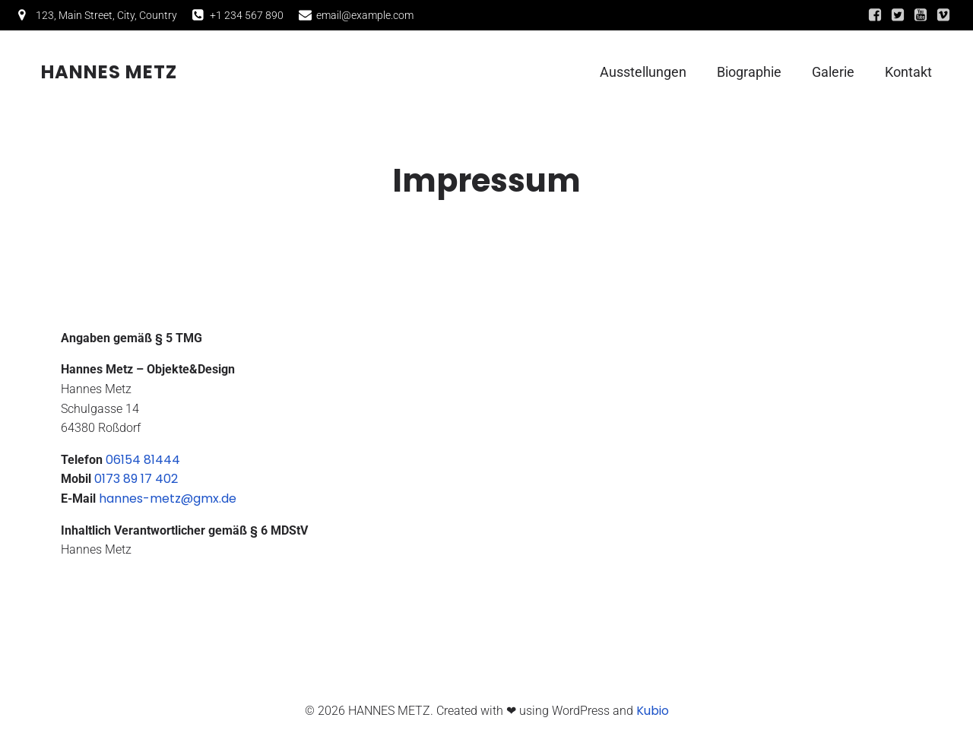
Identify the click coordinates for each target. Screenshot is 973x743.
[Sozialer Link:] (875, 15)
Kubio (652, 710)
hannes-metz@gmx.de (167, 498)
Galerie (833, 73)
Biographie (749, 73)
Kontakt (908, 73)
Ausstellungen (643, 73)
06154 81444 (143, 459)
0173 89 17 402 (136, 478)
